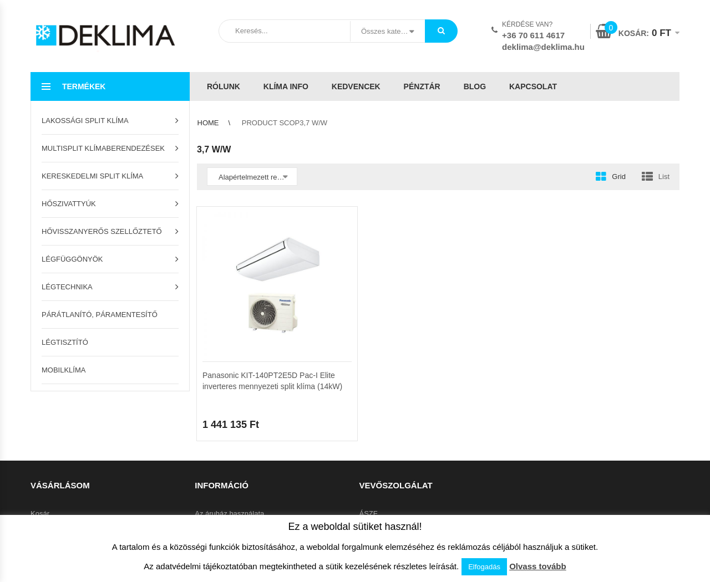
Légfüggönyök (72, 259)
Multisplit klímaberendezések (103, 148)
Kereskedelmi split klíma (92, 176)
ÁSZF (368, 513)
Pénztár (422, 86)
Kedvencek (356, 86)
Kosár (40, 513)
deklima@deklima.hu (543, 47)
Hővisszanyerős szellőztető (102, 231)
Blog (475, 86)
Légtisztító (65, 342)
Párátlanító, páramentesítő (100, 314)
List (664, 176)
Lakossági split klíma (85, 120)
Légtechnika (67, 287)
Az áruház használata (229, 513)
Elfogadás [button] (484, 567)
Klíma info (285, 86)
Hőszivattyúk (69, 204)
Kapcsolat (533, 86)
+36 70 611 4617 (533, 35)
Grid (619, 176)
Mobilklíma (63, 370)
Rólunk (223, 86)
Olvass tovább (537, 566)
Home (208, 123)
